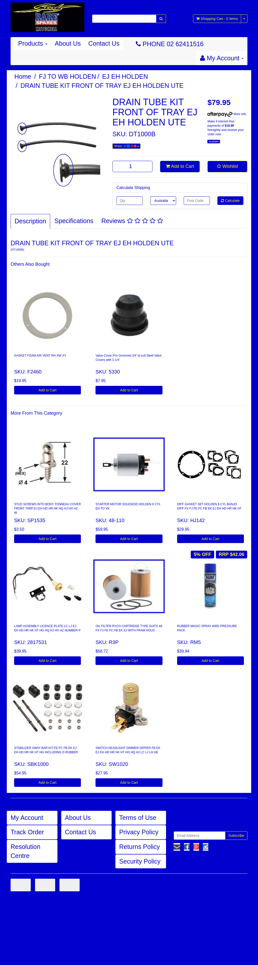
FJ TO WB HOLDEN (67, 76)
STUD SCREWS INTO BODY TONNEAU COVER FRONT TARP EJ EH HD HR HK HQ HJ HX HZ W (47, 508)
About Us (68, 43)
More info (226, 114)
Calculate (230, 201)
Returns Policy (139, 846)
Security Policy (139, 861)
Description (30, 221)
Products (32, 43)
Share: (126, 146)
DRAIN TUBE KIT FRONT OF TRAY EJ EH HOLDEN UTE (101, 85)
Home (22, 76)
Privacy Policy (138, 832)
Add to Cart (180, 166)
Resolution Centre (25, 851)
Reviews (132, 220)
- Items (217, 19)
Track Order (27, 832)
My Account (27, 817)
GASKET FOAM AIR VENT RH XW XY (40, 355)
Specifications (73, 220)
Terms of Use (137, 817)
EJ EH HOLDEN (125, 76)
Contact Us (103, 43)
